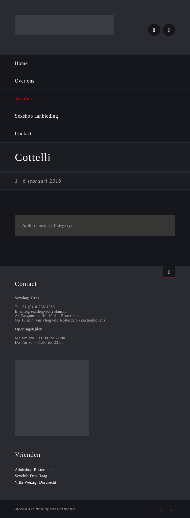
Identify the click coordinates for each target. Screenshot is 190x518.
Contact (23, 133)
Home (21, 63)
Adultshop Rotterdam (33, 470)
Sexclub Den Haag (31, 476)
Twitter (154, 30)
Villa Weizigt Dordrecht (35, 482)
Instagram (169, 30)
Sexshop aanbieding (36, 116)
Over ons (24, 81)
